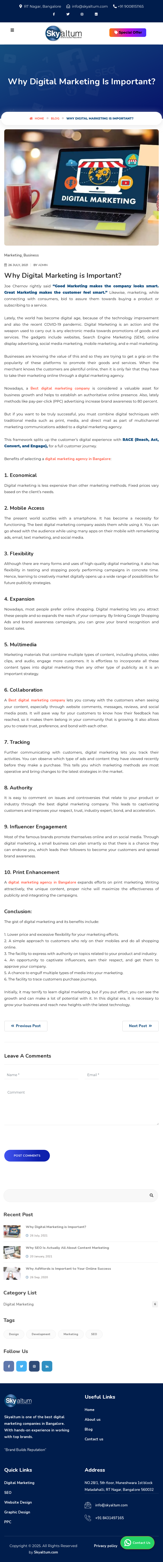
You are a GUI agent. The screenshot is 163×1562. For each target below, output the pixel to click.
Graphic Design (17, 1512)
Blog (55, 119)
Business (31, 255)
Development (39, 1334)
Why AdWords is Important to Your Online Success (66, 1268)
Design (12, 1334)
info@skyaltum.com (111, 1505)
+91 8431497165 (109, 1518)
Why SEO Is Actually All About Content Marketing (65, 1247)
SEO (92, 1334)
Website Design (18, 1502)
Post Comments (27, 1156)
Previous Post (26, 1026)
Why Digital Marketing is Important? (54, 1227)
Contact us (94, 1439)
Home (37, 119)
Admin (43, 265)
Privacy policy (105, 1545)
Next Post (140, 1026)
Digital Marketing (16, 1304)
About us (93, 1419)
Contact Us (137, 1542)
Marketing (13, 255)
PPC (7, 1522)
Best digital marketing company (60, 388)
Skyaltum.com (46, 1552)
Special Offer (128, 32)
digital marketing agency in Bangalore (78, 459)
